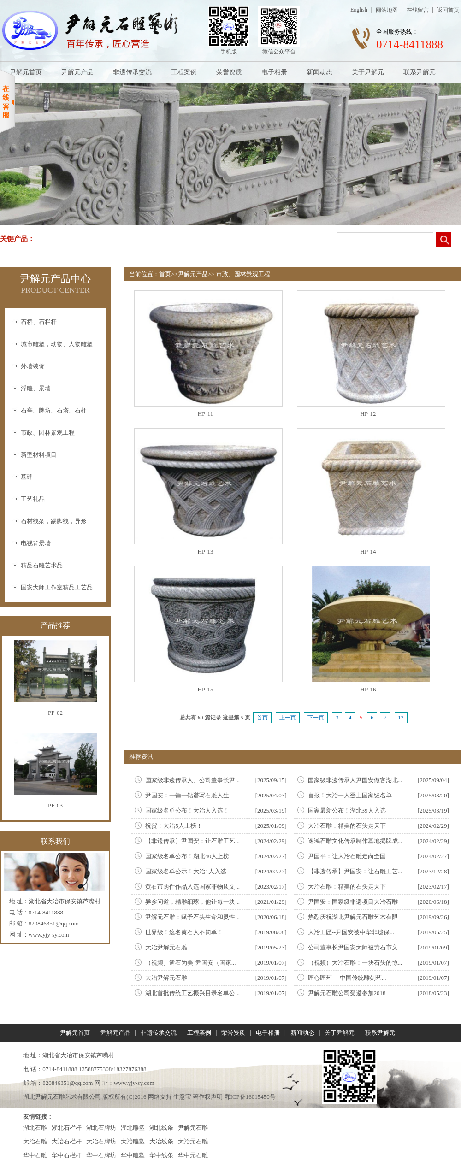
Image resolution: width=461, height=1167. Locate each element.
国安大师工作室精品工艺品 (57, 587)
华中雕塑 (133, 1155)
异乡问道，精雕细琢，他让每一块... (192, 901)
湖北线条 (161, 1127)
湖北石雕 (35, 1127)
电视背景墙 (36, 543)
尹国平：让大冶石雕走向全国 (347, 856)
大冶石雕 (35, 1141)
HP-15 (205, 689)
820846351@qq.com (54, 923)
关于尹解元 (368, 72)
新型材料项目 (39, 454)
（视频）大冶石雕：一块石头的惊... (355, 962)
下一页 (315, 717)
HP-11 (205, 413)
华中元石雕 (193, 1155)
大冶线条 (161, 1141)
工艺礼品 (33, 498)
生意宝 (182, 1096)
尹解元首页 (26, 72)
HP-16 (368, 689)
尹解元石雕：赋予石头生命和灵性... (192, 917)
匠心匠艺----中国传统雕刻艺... (347, 977)
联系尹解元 (419, 72)
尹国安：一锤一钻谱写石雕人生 (187, 795)
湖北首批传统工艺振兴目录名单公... (192, 993)
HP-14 (368, 551)
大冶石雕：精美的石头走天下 (347, 825)
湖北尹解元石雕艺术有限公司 (62, 1096)
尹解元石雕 (193, 1127)
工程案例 (184, 72)
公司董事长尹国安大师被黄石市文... (355, 947)
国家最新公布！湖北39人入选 (347, 810)
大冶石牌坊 (101, 1141)
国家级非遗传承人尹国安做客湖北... (355, 780)
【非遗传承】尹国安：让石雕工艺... (192, 840)
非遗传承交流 (132, 72)
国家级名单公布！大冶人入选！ (187, 810)
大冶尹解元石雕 (166, 947)
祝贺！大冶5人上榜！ (173, 825)
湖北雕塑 (133, 1127)
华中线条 (161, 1155)
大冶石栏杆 (67, 1141)
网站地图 (387, 10)
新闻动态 (319, 72)
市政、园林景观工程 (48, 432)
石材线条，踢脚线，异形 (54, 521)
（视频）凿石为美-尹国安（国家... (190, 962)
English (358, 9)
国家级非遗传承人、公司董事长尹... (192, 780)
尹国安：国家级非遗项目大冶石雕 (353, 901)
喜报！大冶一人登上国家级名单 (350, 795)
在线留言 (418, 10)
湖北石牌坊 (101, 1127)
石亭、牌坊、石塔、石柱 (54, 410)
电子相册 (274, 72)
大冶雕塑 (133, 1141)
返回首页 (448, 10)
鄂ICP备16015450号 (250, 1096)
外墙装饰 (33, 366)
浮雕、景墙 (36, 388)
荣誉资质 (229, 72)
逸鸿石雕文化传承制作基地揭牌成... (355, 840)
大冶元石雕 (193, 1141)
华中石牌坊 (101, 1155)
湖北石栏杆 (67, 1127)
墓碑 (27, 476)
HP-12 (368, 413)
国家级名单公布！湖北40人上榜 (187, 856)
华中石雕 (35, 1155)
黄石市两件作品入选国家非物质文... (192, 886)
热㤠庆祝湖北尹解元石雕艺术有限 (353, 917)
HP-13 (205, 551)
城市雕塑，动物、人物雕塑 (57, 344)
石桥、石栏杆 (39, 321)
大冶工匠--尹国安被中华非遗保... (351, 932)
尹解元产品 (77, 72)
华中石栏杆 (67, 1155)
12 (401, 717)
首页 (165, 274)
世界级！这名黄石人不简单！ (184, 932)
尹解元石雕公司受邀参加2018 (347, 993)
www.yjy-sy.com (49, 934)
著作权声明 (208, 1096)
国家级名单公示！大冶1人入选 (185, 871)
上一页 (287, 717)
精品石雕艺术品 (42, 565)
